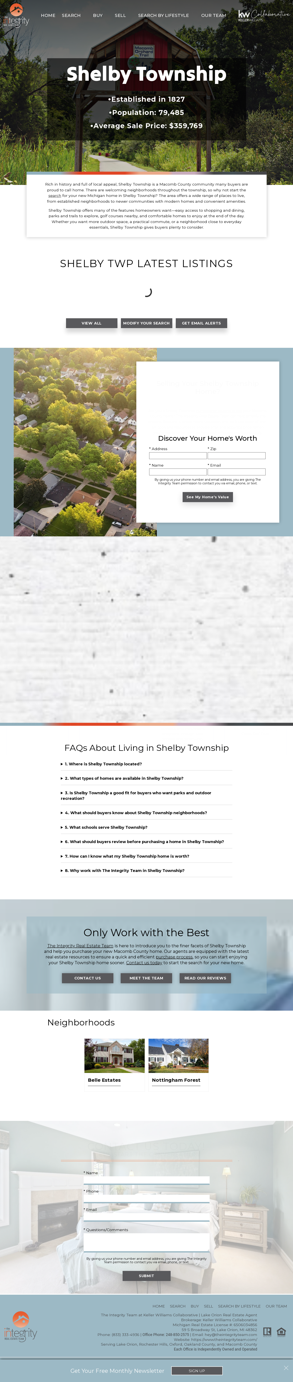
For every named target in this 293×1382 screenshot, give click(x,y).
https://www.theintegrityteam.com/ (224, 1344)
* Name (156, 469)
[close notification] (286, 1366)
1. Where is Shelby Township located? (103, 768)
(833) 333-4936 (125, 1339)
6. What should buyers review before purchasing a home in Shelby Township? (144, 846)
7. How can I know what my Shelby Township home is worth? (127, 860)
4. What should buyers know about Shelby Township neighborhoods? (136, 817)
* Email (214, 469)
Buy (195, 1310)
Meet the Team (146, 982)
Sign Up (197, 1371)
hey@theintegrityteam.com (231, 1339)
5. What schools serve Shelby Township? (106, 831)
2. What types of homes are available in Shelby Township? (124, 782)
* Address (158, 453)
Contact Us (87, 982)
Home (48, 15)
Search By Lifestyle (239, 1310)
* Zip (212, 453)
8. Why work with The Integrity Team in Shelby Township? (125, 875)
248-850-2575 (177, 1339)
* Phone (91, 1195)
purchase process (174, 961)
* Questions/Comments (106, 1234)
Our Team (276, 1310)
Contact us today (144, 967)
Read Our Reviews (205, 982)
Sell (208, 1310)
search (54, 195)
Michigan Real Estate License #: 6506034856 (215, 1329)
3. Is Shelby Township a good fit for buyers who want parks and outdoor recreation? (136, 800)
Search (178, 1310)
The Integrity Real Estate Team (80, 950)
